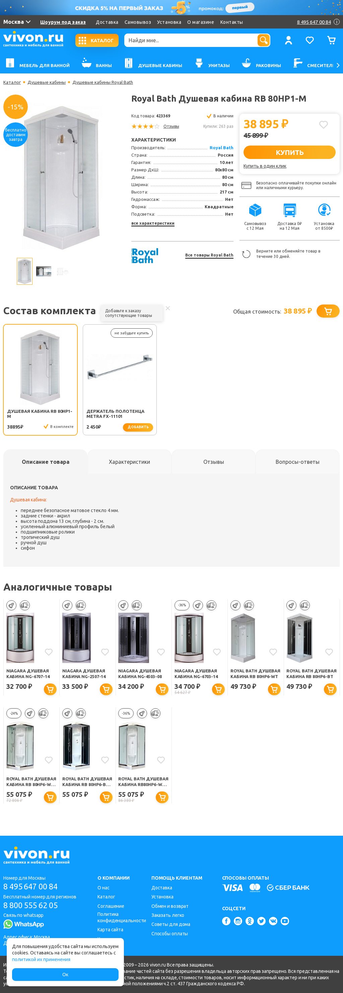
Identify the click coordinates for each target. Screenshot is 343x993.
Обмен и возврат (170, 906)
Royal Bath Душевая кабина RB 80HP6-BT (310, 674)
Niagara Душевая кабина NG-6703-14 (196, 673)
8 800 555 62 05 (33, 905)
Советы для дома (171, 924)
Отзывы (171, 126)
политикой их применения (41, 959)
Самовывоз (138, 22)
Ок (65, 974)
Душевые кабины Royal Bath (103, 82)
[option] (62, 177)
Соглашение (110, 906)
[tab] (45, 461)
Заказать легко (168, 915)
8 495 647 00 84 (33, 886)
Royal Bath (221, 147)
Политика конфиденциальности (121, 917)
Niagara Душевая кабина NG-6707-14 (28, 673)
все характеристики (153, 223)
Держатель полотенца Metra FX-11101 (102, 414)
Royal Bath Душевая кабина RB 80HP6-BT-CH (86, 782)
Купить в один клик (265, 166)
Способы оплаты (169, 933)
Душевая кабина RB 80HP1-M (32, 414)
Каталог (12, 82)
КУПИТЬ (289, 152)
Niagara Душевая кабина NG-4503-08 (140, 673)
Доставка (107, 22)
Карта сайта (110, 929)
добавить (116, 427)
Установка (169, 22)
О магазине (200, 22)
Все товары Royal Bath (209, 255)
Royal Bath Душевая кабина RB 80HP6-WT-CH (30, 782)
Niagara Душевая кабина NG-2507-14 (84, 673)
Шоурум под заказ (63, 22)
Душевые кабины (47, 82)
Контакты (231, 22)
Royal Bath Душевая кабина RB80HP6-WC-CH (139, 782)
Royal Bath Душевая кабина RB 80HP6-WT (254, 674)
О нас (103, 887)
